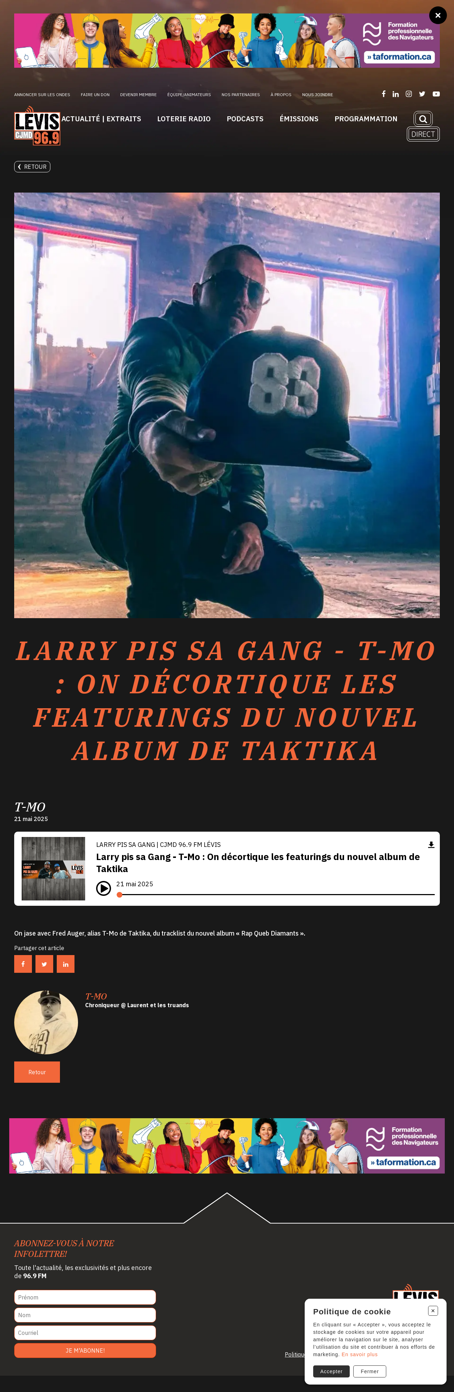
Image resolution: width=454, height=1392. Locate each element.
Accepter (330, 1369)
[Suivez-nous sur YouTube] (436, 94)
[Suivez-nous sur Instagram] (409, 94)
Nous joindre (317, 94)
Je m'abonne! (85, 1366)
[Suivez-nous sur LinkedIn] (396, 94)
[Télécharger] (431, 861)
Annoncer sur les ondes (42, 94)
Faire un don (95, 94)
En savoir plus (358, 1352)
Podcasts (245, 118)
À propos (281, 94)
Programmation (366, 118)
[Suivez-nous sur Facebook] (384, 94)
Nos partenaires (241, 94)
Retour (32, 166)
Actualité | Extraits (101, 118)
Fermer (369, 1369)
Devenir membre (138, 94)
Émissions (299, 118)
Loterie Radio (184, 118)
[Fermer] (438, 15)
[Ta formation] (227, 40)
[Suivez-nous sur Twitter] (422, 94)
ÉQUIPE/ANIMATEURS (189, 94)
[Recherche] (423, 119)
